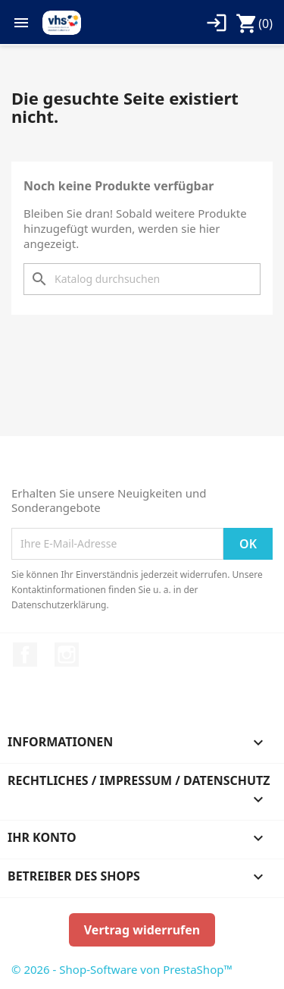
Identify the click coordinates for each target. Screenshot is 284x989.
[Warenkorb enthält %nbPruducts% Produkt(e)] (254, 23)
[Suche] (142, 279)
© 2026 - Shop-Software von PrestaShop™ (122, 969)
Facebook (25, 654)
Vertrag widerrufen (142, 929)
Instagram (67, 654)
